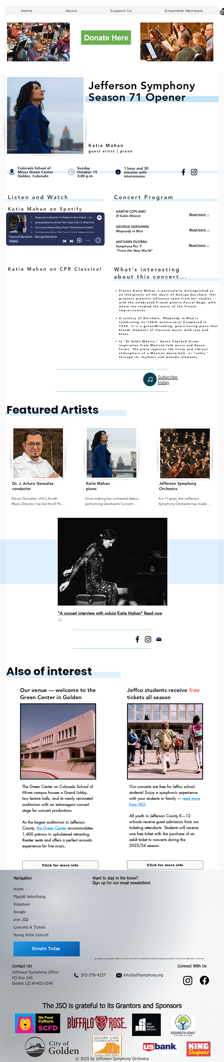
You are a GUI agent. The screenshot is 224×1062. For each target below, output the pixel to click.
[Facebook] (183, 172)
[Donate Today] (47, 949)
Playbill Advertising (30, 897)
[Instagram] (194, 172)
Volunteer (22, 905)
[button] (71, 10)
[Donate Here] (106, 37)
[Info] (118, 171)
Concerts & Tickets (30, 927)
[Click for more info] (60, 865)
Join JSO (21, 920)
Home (19, 889)
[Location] (12, 171)
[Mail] (159, 639)
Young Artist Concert (31, 935)
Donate (20, 912)
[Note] (150, 379)
